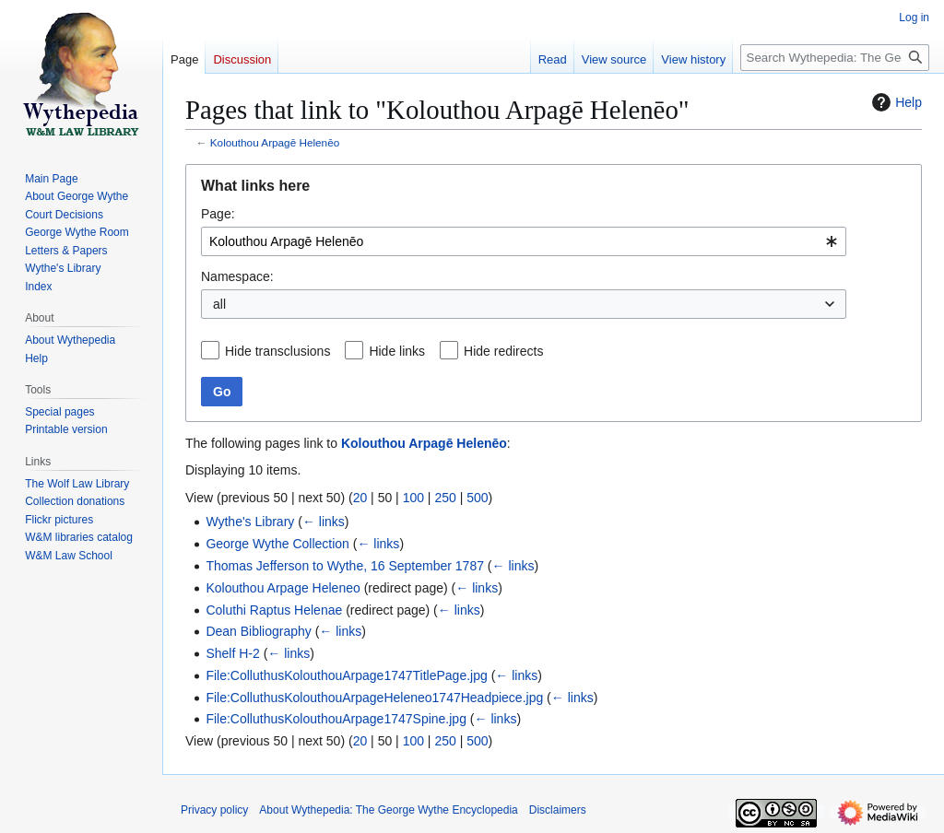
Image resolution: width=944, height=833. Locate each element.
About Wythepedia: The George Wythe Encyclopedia (388, 810)
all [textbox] (219, 304)
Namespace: (237, 276)
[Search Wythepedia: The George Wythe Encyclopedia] (834, 57)
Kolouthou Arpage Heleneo (283, 588)
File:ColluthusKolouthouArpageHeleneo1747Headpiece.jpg (374, 697)
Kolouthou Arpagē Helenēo (274, 142)
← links (323, 521)
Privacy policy (214, 810)
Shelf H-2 (232, 653)
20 (360, 497)
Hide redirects (503, 351)
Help (894, 102)
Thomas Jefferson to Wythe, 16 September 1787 (345, 565)
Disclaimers (557, 810)
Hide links (397, 351)
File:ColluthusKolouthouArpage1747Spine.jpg (336, 718)
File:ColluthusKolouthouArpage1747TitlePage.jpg (346, 675)
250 (444, 497)
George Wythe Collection (277, 543)
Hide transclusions (277, 351)
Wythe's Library (250, 521)
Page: (218, 213)
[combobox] (523, 241)
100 (413, 497)
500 (477, 497)
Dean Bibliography (258, 631)
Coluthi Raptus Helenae (274, 610)
